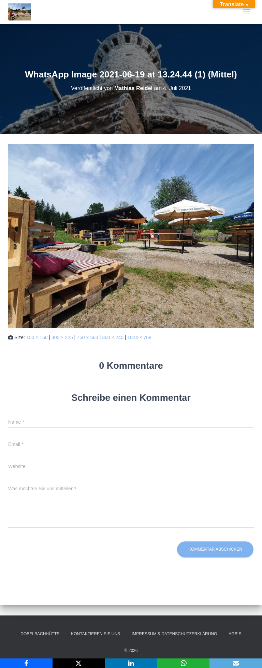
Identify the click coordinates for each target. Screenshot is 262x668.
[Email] (235, 663)
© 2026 (131, 650)
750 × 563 (87, 337)
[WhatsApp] (183, 663)
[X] (79, 663)
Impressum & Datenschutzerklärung (174, 633)
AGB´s (235, 633)
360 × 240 (112, 337)
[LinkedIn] (131, 663)
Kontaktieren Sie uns (95, 633)
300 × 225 (62, 337)
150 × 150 (37, 337)
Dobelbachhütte (39, 633)
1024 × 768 (139, 337)
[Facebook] (26, 663)
